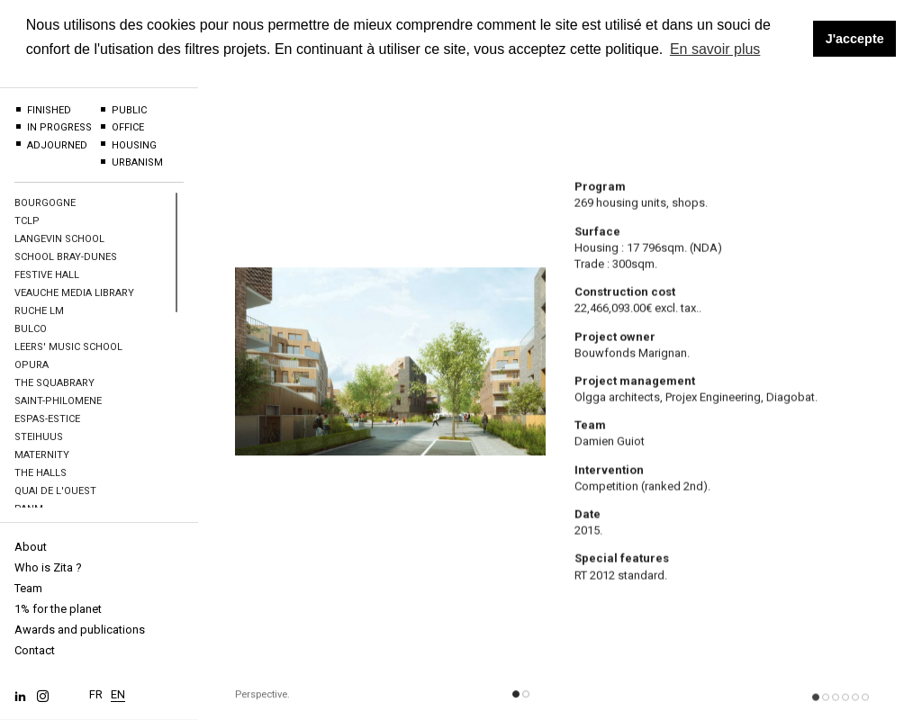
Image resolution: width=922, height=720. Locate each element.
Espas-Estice (47, 419)
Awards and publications (79, 629)
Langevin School (59, 239)
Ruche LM (39, 311)
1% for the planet (58, 609)
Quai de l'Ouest (55, 491)
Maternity (41, 455)
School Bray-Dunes (65, 257)
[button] (516, 699)
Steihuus (38, 437)
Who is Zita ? (48, 567)
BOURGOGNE (45, 203)
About (30, 547)
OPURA (31, 365)
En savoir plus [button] (715, 49)
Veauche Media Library (74, 293)
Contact (34, 650)
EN (118, 690)
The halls (40, 473)
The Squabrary (54, 383)
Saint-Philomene (58, 401)
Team (28, 588)
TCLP (27, 221)
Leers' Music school (68, 347)
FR (96, 690)
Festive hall (46, 275)
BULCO (30, 329)
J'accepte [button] (855, 39)
